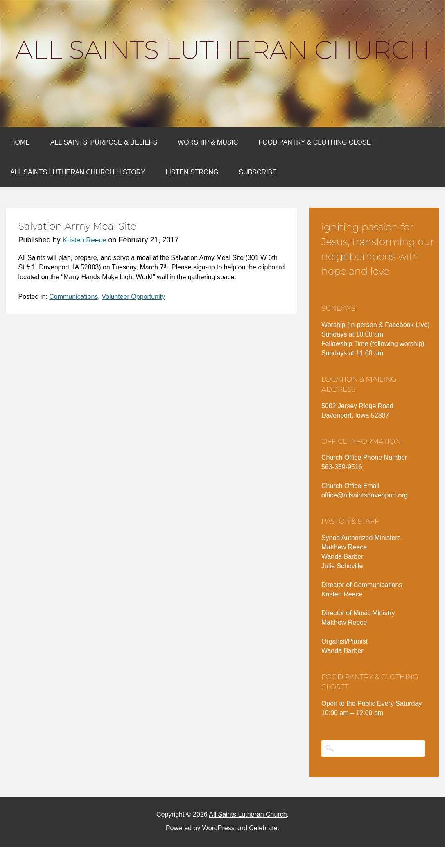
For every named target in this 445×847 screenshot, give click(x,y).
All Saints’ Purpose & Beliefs (103, 142)
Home (20, 142)
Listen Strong (192, 172)
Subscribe (257, 172)
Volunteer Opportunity (133, 296)
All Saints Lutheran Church (222, 50)
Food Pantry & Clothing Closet (316, 142)
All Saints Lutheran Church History (77, 172)
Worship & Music (208, 142)
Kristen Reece (84, 240)
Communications (73, 296)
